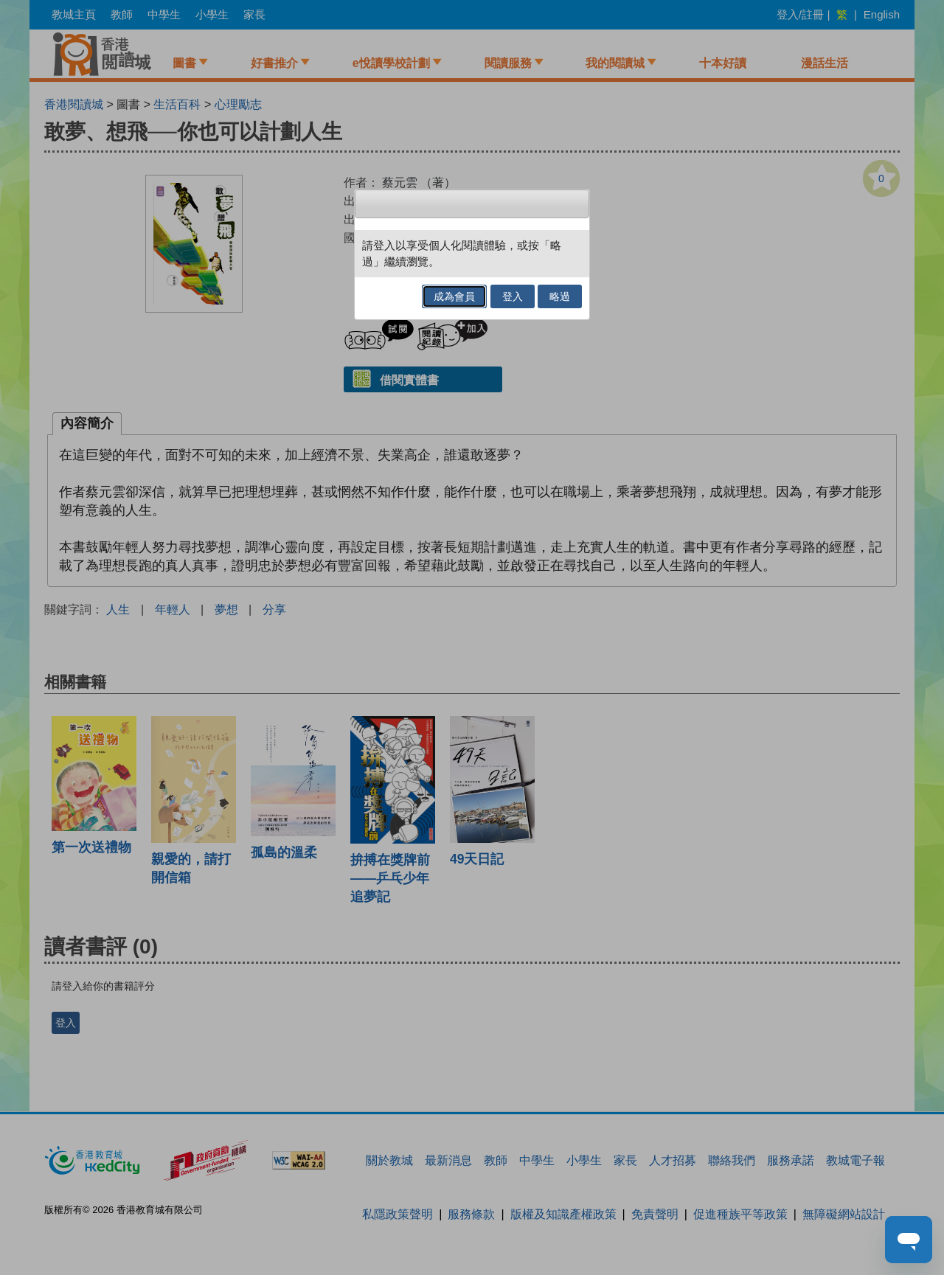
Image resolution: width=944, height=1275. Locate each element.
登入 (512, 296)
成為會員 (454, 296)
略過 (559, 296)
